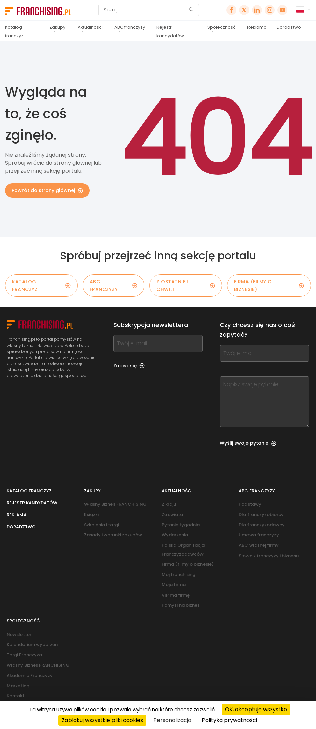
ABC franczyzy (129, 27)
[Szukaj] (144, 10)
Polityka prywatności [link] (229, 720)
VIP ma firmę (176, 595)
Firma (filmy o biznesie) (269, 285)
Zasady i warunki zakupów (113, 535)
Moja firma (174, 584)
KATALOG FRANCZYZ (41, 285)
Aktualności (90, 27)
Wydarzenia (175, 535)
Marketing (18, 686)
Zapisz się (129, 365)
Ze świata (172, 514)
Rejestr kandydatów (170, 31)
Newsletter (19, 634)
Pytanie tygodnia (181, 525)
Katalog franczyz (14, 31)
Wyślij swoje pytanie (248, 443)
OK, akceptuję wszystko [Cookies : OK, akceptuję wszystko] (256, 709)
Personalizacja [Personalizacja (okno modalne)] (172, 720)
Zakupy (57, 27)
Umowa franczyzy (259, 535)
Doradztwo (289, 27)
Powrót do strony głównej (47, 190)
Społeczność (221, 27)
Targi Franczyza (24, 655)
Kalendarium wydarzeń (32, 644)
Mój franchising (178, 574)
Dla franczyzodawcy (262, 525)
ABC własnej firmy (259, 545)
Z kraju (169, 504)
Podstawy (250, 504)
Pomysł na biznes (181, 605)
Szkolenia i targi (101, 525)
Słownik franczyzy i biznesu (269, 556)
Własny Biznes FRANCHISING (115, 504)
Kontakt (16, 696)
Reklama (257, 27)
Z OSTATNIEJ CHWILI (185, 285)
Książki (91, 514)
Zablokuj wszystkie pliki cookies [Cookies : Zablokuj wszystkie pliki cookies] (102, 720)
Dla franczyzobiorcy (261, 514)
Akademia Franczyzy (30, 675)
